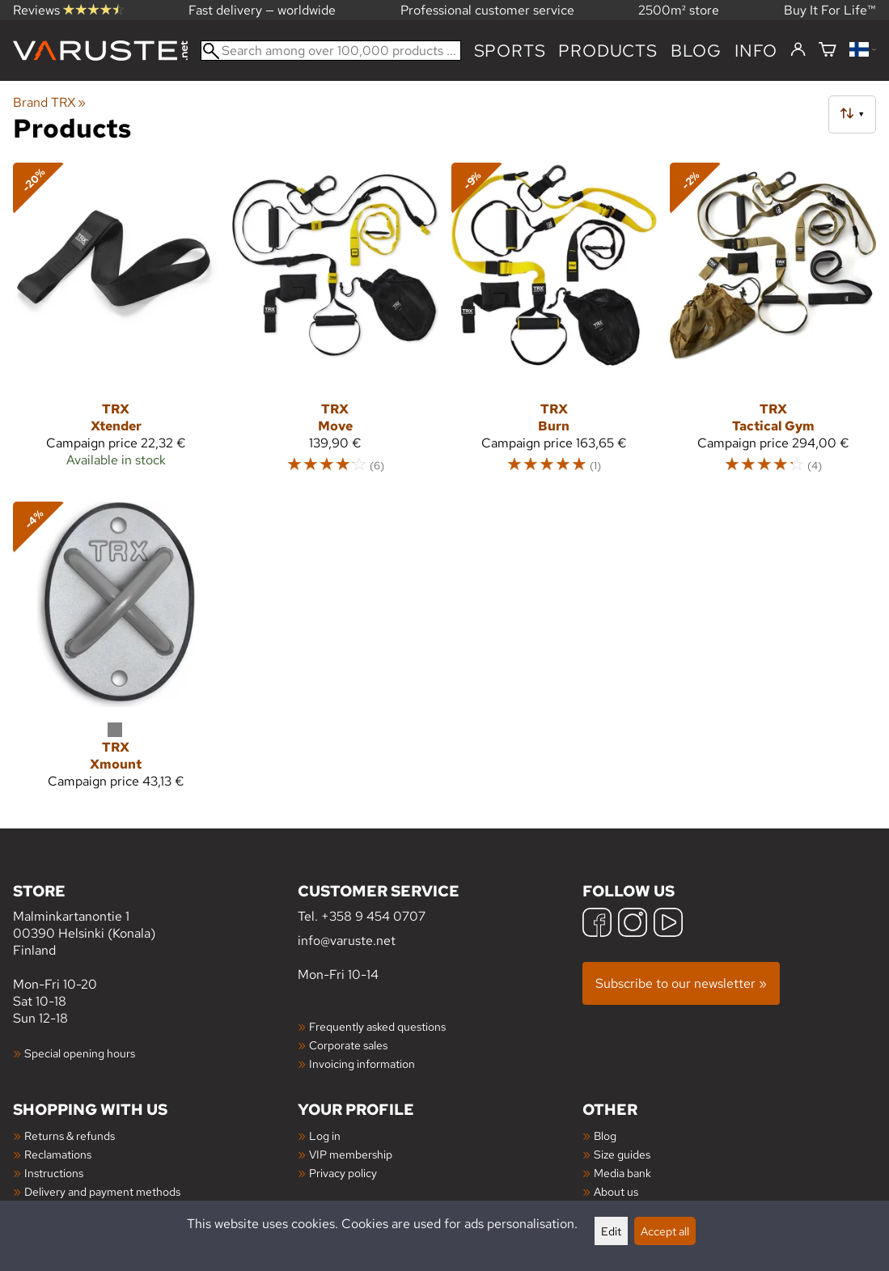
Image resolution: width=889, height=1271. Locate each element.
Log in (325, 1135)
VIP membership (350, 1154)
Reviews (68, 10)
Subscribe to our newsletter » (681, 983)
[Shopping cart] (827, 50)
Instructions (53, 1172)
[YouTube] (668, 924)
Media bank (622, 1172)
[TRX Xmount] (116, 652)
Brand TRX (49, 102)
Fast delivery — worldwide (262, 10)
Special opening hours (79, 1053)
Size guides (622, 1154)
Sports (510, 50)
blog (696, 50)
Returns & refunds (69, 1135)
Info (755, 50)
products (607, 50)
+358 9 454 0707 (373, 916)
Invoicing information (362, 1063)
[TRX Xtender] (116, 325)
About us (616, 1191)
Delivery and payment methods (102, 1191)
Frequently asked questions (377, 1026)
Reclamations (57, 1154)
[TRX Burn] (554, 325)
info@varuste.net (347, 940)
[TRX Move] (335, 325)
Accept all (665, 1231)
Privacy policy (343, 1172)
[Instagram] (632, 924)
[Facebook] (597, 924)
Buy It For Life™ (830, 10)
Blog (605, 1135)
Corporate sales (348, 1045)
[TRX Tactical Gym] (773, 325)
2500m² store (678, 10)
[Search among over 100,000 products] (331, 50)
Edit (611, 1231)
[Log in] (798, 50)
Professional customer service (487, 10)
